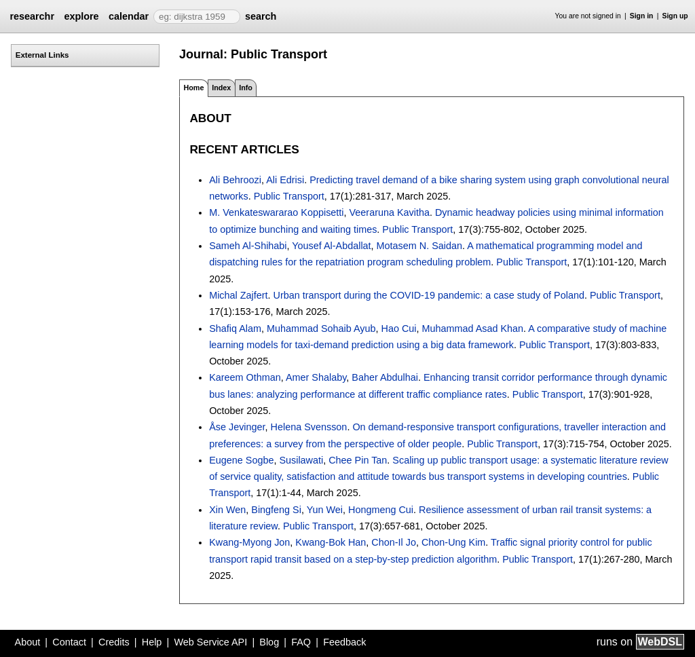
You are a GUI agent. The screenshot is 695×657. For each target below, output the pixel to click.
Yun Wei (325, 509)
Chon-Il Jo (393, 542)
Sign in (642, 16)
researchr (32, 16)
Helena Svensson (309, 426)
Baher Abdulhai (385, 377)
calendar (129, 16)
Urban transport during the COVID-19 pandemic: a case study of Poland (429, 295)
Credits (114, 642)
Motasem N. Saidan (419, 245)
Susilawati (301, 460)
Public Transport (289, 196)
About (28, 642)
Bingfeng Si (276, 509)
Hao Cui (399, 328)
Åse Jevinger (237, 426)
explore (81, 16)
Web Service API (210, 642)
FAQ (301, 642)
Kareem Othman (245, 377)
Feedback (344, 642)
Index (221, 87)
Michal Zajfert (238, 295)
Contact (69, 642)
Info (245, 87)
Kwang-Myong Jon (249, 542)
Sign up (675, 16)
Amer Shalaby (316, 377)
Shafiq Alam (235, 328)
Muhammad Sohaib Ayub (321, 328)
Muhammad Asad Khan (473, 328)
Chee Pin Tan (357, 460)
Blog (269, 642)
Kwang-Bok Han (330, 542)
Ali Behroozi (235, 179)
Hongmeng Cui (380, 509)
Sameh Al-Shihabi (247, 245)
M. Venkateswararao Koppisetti (276, 212)
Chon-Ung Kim (453, 542)
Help (152, 642)
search (260, 16)
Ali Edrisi (285, 179)
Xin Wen (227, 509)
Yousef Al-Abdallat (331, 245)
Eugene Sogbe (241, 460)
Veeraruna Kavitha (390, 212)
